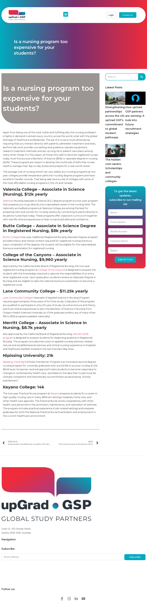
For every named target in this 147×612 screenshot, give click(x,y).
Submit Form (125, 259)
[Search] (141, 77)
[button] (65, 14)
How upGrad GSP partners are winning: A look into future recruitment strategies (134, 120)
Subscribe (135, 557)
